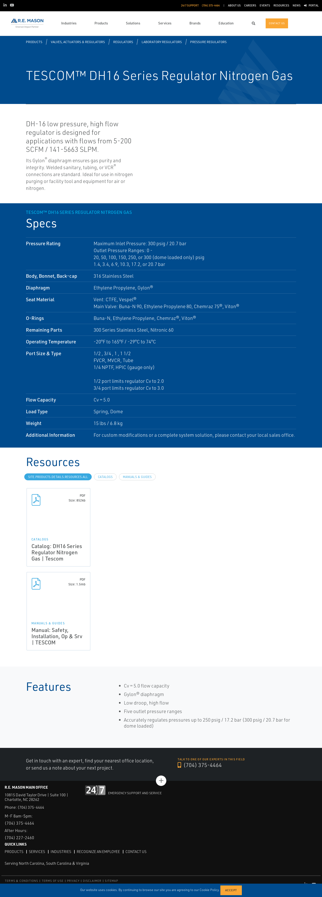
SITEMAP (111, 880)
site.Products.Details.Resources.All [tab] (58, 477)
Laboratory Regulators (162, 42)
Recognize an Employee (99, 851)
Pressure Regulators (208, 42)
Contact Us (137, 851)
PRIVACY (73, 880)
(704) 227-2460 (19, 837)
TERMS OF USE (53, 880)
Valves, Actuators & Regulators (78, 42)
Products (34, 42)
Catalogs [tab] (105, 477)
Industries (61, 851)
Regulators (123, 42)
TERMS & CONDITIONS (21, 880)
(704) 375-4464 (200, 765)
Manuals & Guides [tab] (137, 477)
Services (37, 851)
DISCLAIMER (92, 880)
